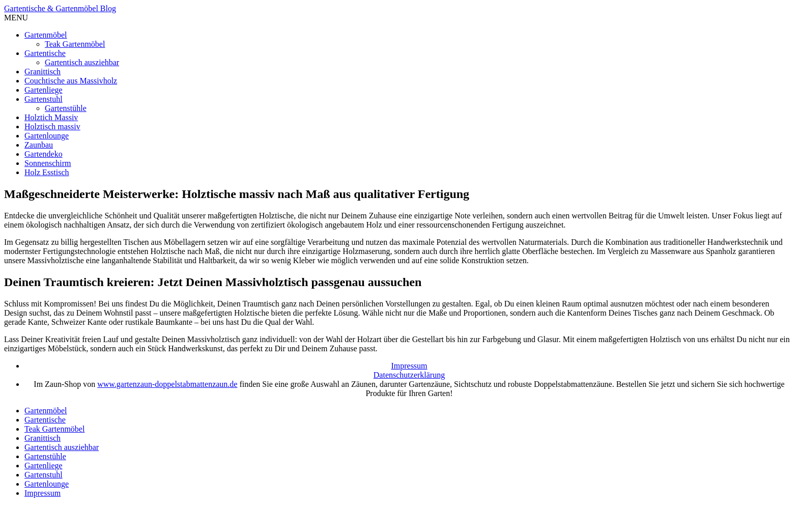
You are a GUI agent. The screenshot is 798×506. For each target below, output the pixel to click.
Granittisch (42, 71)
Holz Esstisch (46, 172)
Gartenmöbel (45, 35)
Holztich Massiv (51, 117)
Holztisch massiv (52, 126)
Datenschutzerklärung (409, 375)
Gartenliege (43, 90)
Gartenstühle (66, 108)
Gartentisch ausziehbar (82, 62)
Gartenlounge (46, 135)
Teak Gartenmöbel (75, 44)
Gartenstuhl (43, 99)
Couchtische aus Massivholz (70, 80)
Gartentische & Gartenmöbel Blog (60, 8)
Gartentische (45, 53)
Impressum (409, 365)
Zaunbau (38, 144)
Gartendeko (43, 154)
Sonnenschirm (47, 163)
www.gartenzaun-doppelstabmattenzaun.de (167, 384)
